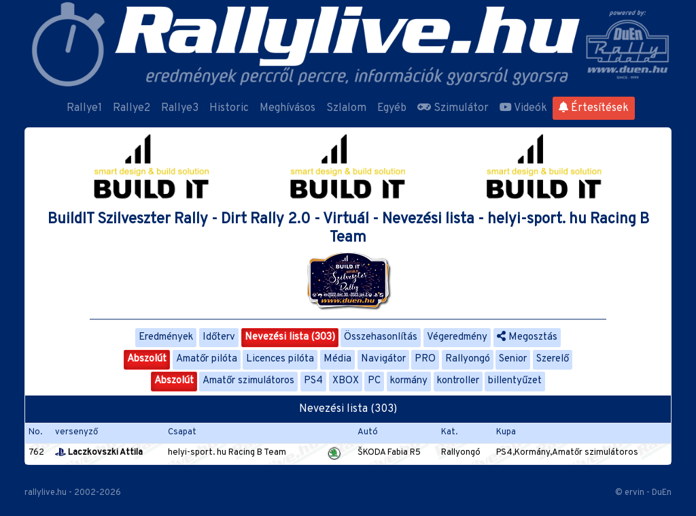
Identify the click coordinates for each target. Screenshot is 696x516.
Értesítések (594, 108)
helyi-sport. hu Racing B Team (227, 452)
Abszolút (147, 359)
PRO (425, 359)
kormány (409, 380)
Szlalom (346, 108)
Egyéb (391, 108)
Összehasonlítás (380, 337)
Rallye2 (131, 108)
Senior (513, 359)
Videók (523, 108)
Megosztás (527, 337)
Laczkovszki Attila (99, 452)
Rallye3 (179, 108)
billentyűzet (515, 380)
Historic (229, 108)
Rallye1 (84, 108)
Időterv (219, 337)
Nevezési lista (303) (290, 337)
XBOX (345, 380)
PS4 (313, 380)
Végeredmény (457, 337)
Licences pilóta (280, 359)
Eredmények (166, 337)
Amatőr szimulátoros (248, 380)
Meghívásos (287, 108)
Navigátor (383, 359)
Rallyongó (467, 359)
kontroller (458, 380)
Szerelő (552, 359)
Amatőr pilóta (206, 359)
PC (374, 380)
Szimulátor (453, 108)
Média (337, 359)
